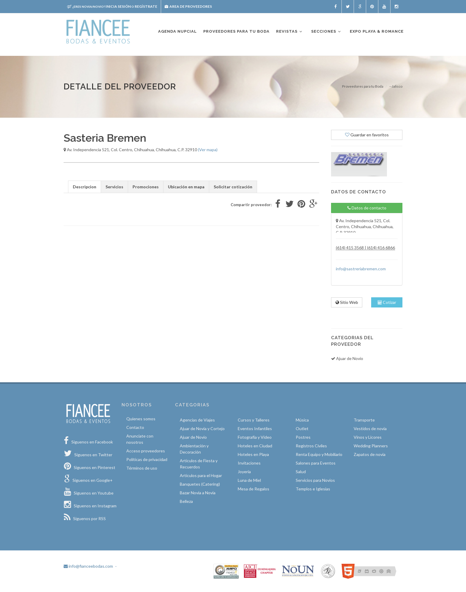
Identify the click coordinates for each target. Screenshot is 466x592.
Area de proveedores (188, 6)
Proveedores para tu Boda (362, 86)
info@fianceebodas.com (88, 566)
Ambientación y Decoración (194, 448)
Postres (303, 437)
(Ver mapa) (208, 149)
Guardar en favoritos (367, 134)
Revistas (289, 31)
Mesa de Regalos (253, 488)
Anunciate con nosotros (139, 439)
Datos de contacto (366, 207)
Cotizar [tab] (387, 302)
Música (302, 419)
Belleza (186, 501)
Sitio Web (347, 302)
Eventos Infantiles (255, 428)
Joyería (244, 471)
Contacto (135, 427)
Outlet (302, 428)
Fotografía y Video (255, 437)
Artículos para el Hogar (201, 475)
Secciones (326, 31)
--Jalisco (395, 86)
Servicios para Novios (315, 480)
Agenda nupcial (177, 31)
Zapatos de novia (369, 454)
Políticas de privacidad (146, 459)
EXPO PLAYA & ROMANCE (377, 31)
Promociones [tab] (146, 186)
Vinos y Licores (368, 437)
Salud (301, 471)
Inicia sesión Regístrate (112, 6)
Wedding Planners (371, 445)
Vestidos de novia (370, 428)
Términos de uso (141, 468)
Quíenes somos (140, 418)
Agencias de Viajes (197, 419)
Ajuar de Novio (193, 437)
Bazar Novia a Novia (197, 492)
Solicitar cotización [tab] (233, 186)
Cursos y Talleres (254, 419)
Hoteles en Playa (253, 454)
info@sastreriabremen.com (361, 268)
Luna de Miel (249, 480)
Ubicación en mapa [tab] (186, 186)
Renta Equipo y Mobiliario (319, 454)
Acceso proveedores (145, 450)
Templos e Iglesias (313, 488)
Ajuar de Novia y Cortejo (202, 428)
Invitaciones (249, 462)
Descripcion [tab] (84, 186)
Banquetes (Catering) (200, 484)
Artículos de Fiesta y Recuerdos (199, 463)
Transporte (364, 419)
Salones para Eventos (316, 462)
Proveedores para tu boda (236, 31)
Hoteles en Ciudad (255, 445)
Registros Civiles (311, 445)
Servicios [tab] (114, 186)
